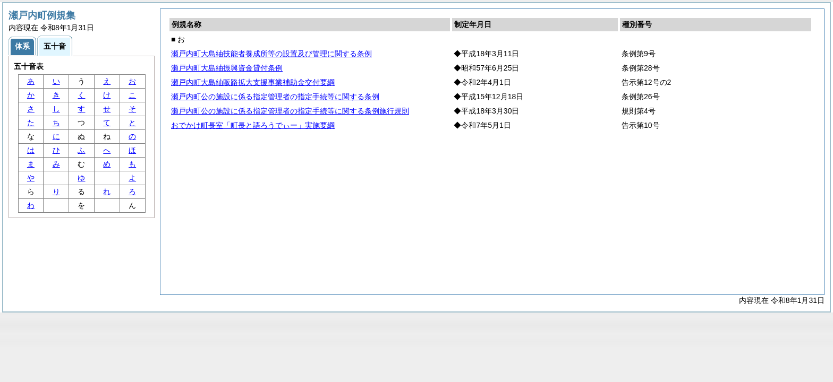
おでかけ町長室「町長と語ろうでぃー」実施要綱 (253, 125)
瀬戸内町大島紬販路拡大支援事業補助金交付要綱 (253, 82)
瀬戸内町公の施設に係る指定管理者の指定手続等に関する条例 (275, 96)
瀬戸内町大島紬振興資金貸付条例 (227, 68)
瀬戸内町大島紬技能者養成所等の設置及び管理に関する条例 (271, 53)
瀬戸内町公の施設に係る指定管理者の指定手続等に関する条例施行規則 (290, 111)
